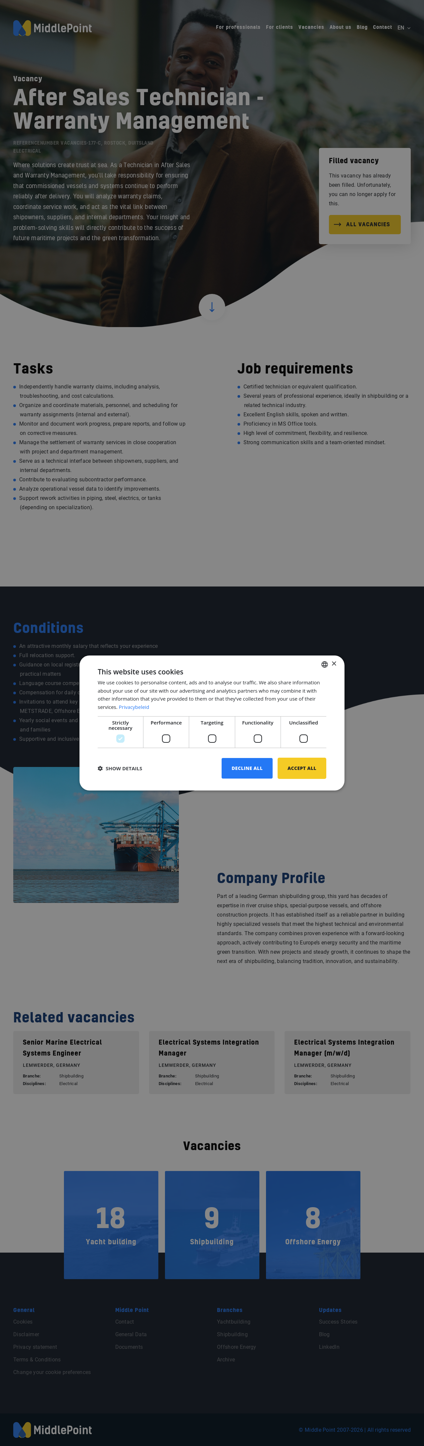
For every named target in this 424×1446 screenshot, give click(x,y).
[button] (120, 768)
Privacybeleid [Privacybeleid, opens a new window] (134, 707)
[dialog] (212, 723)
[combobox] (324, 664)
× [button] (333, 663)
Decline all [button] (247, 768)
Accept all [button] (302, 768)
